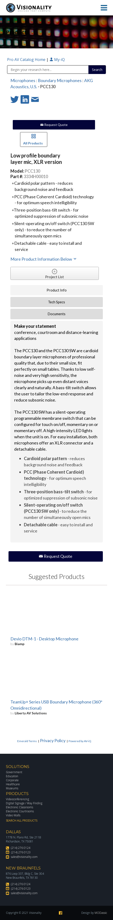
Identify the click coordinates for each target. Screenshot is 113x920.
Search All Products (21, 820)
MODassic (101, 913)
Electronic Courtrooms (20, 811)
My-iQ (57, 59)
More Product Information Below (43, 259)
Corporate (12, 780)
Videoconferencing (17, 799)
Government (14, 772)
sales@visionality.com (24, 857)
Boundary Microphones (60, 80)
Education (12, 776)
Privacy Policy (52, 740)
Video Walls (13, 815)
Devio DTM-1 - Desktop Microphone (44, 638)
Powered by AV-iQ (80, 741)
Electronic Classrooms (19, 807)
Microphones (22, 80)
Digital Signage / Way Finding (24, 803)
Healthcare (13, 784)
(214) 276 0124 (20, 848)
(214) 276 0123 (20, 852)
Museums (12, 788)
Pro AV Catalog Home (26, 59)
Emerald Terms (27, 741)
